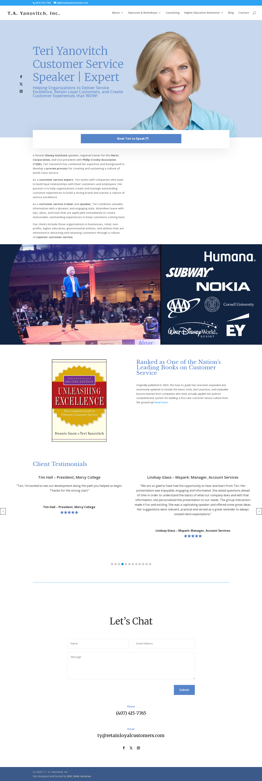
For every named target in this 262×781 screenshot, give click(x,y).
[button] (112, 564)
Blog (231, 12)
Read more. (161, 402)
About (116, 12)
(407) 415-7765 (131, 713)
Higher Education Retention (202, 12)
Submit (184, 690)
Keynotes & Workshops (142, 12)
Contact (244, 12)
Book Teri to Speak (131, 139)
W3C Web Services (79, 776)
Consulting (173, 12)
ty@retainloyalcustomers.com (131, 735)
